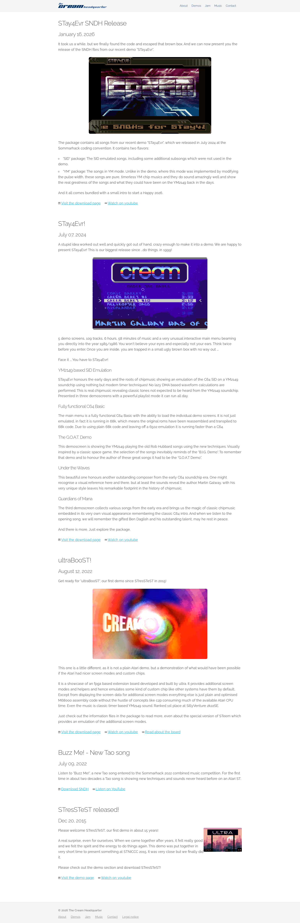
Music (218, 5)
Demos (196, 5)
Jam (207, 5)
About (184, 5)
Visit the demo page (77, 878)
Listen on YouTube (110, 789)
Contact (231, 5)
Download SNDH (75, 789)
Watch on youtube (123, 203)
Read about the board (162, 732)
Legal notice (130, 917)
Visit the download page (81, 203)
